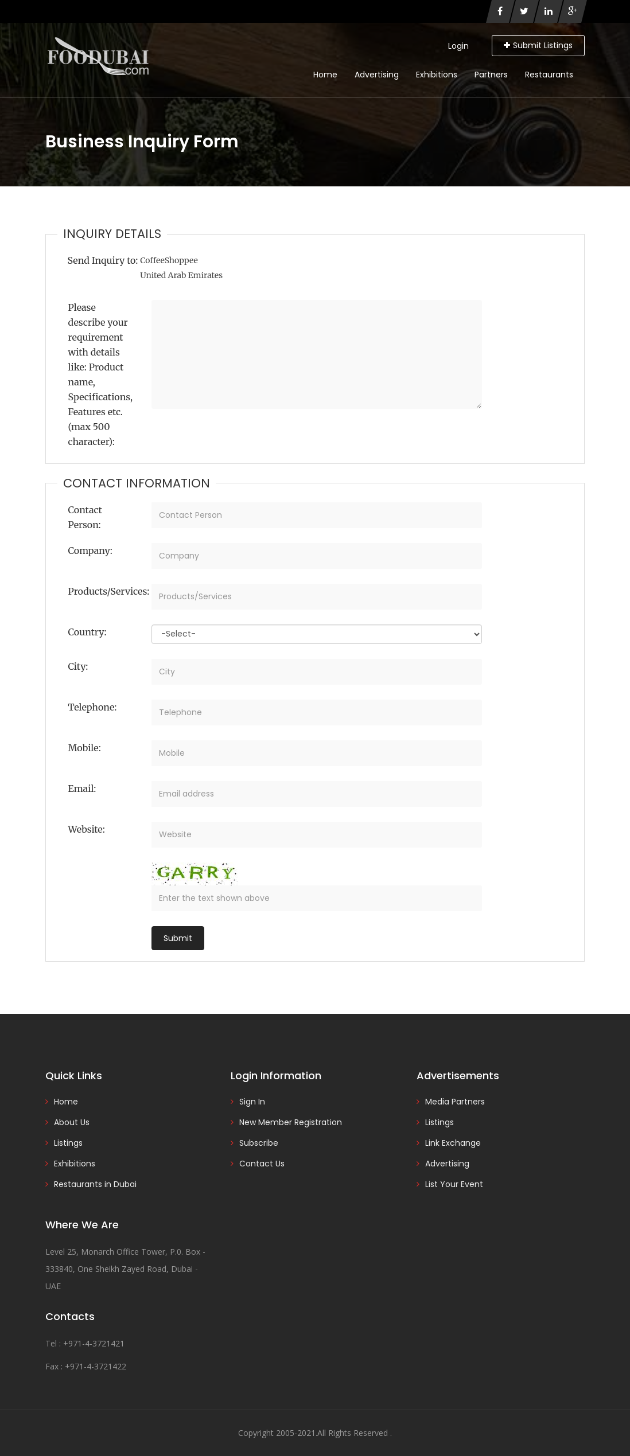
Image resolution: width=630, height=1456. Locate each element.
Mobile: (84, 748)
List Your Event (454, 1184)
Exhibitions (436, 74)
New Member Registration (290, 1122)
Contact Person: (85, 517)
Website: (86, 829)
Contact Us (262, 1163)
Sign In (252, 1101)
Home (325, 74)
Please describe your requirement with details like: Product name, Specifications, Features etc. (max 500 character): (100, 374)
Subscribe (258, 1143)
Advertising (377, 74)
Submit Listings (538, 45)
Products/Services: (105, 591)
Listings (68, 1143)
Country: (87, 632)
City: (78, 666)
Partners (491, 74)
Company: (90, 550)
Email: (82, 788)
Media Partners (455, 1101)
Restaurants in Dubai (95, 1184)
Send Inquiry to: (103, 260)
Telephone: (92, 707)
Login (458, 46)
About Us (72, 1122)
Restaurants (549, 74)
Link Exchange (453, 1143)
